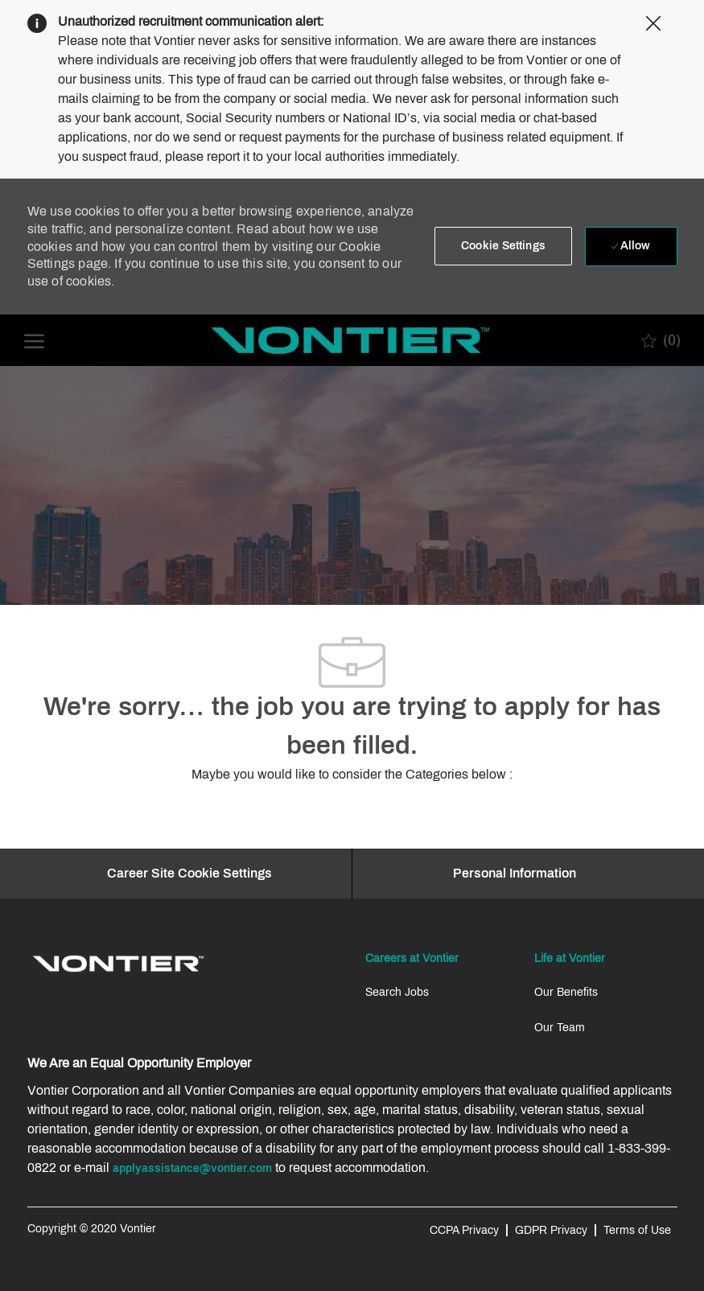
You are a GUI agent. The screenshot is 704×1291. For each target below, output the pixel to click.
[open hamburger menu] (34, 340)
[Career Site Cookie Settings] (189, 873)
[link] (118, 963)
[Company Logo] (350, 340)
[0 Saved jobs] (661, 340)
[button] (503, 246)
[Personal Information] (514, 873)
